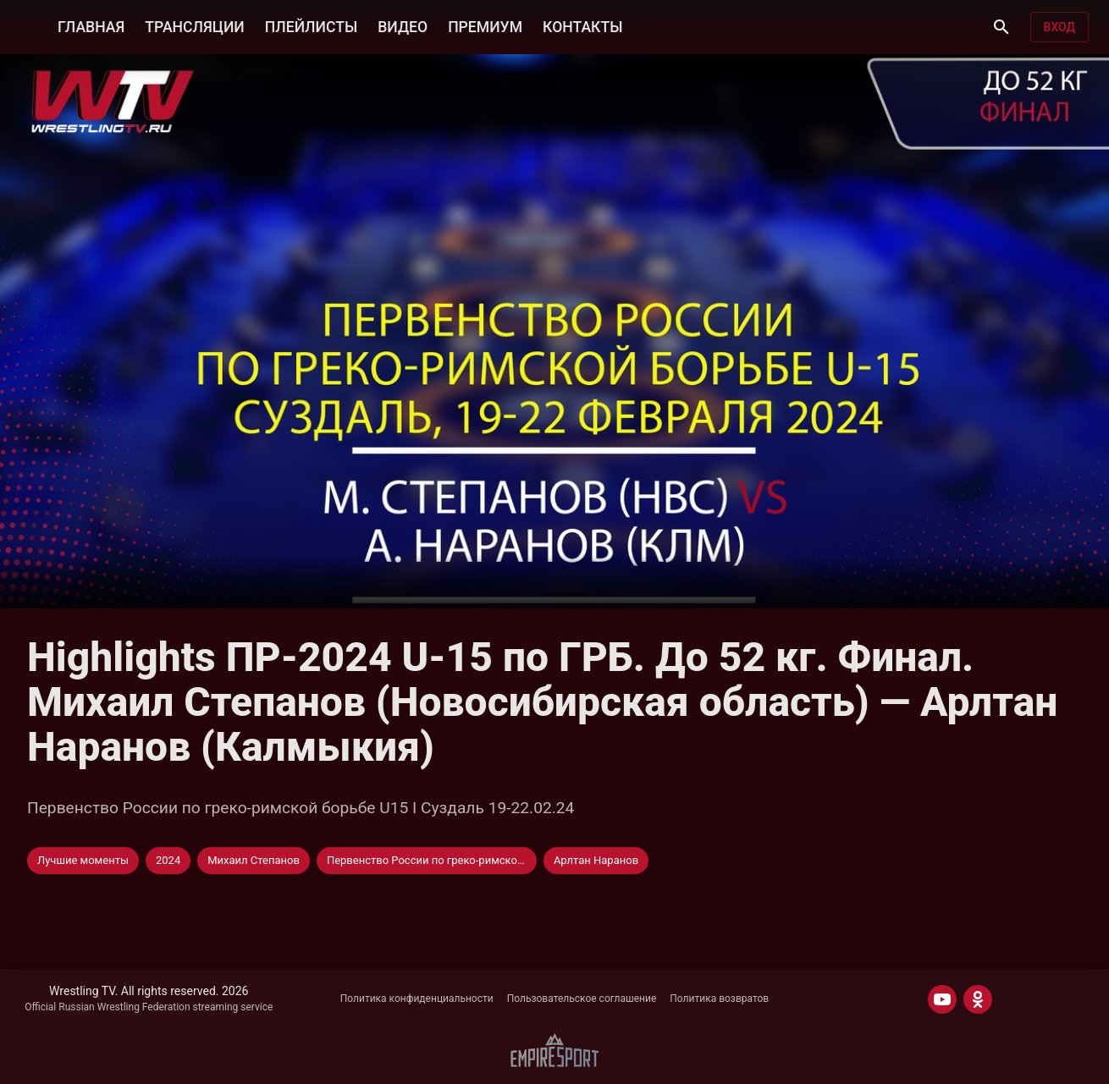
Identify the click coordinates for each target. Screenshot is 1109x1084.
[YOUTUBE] (942, 999)
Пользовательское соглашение (582, 998)
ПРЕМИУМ (485, 27)
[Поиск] (1001, 27)
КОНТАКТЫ (582, 27)
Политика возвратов (719, 998)
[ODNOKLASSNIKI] (977, 999)
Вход (1059, 27)
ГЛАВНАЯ (91, 27)
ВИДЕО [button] (403, 27)
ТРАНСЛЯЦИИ (194, 27)
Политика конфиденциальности (417, 998)
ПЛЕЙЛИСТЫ (311, 27)
